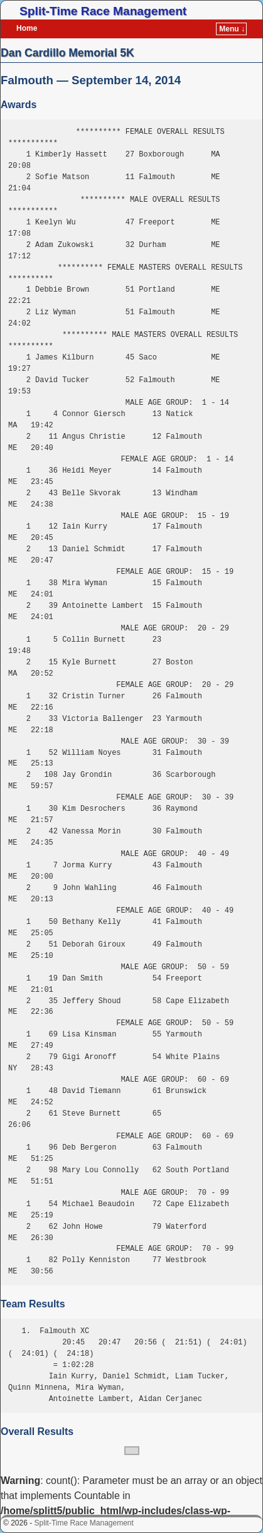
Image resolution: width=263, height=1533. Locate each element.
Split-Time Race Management (102, 11)
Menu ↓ (232, 29)
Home (26, 28)
